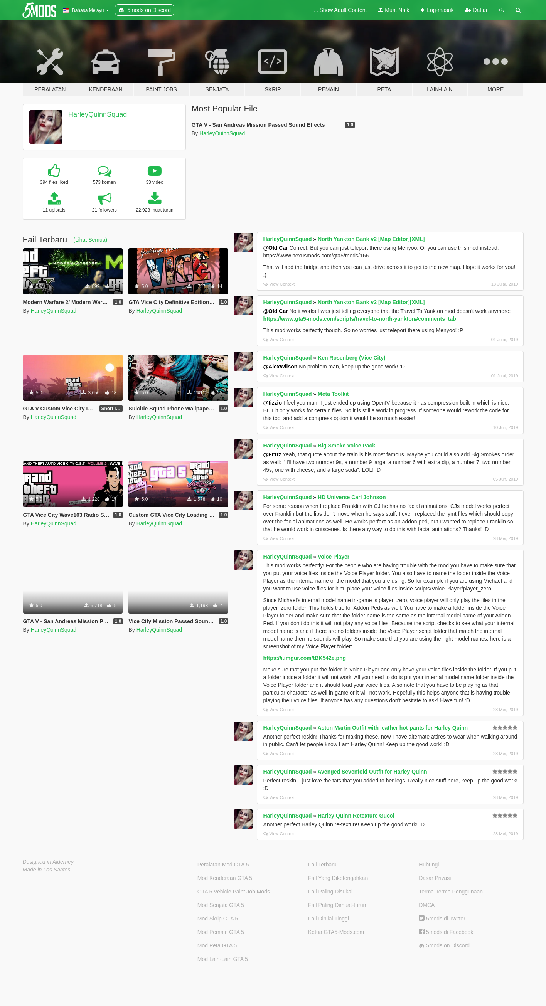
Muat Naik (393, 10)
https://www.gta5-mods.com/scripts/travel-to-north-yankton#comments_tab (359, 319)
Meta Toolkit (333, 394)
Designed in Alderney (48, 862)
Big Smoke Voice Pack (346, 445)
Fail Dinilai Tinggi (328, 918)
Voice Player (333, 556)
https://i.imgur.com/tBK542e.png (304, 658)
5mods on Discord (444, 945)
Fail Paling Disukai (330, 891)
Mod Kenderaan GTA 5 (224, 878)
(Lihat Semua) (90, 240)
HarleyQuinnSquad (97, 114)
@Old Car (275, 248)
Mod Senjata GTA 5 (220, 905)
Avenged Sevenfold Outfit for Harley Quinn (372, 772)
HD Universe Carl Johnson (352, 497)
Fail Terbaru (322, 864)
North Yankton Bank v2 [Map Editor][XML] (371, 239)
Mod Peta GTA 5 (217, 945)
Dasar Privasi (435, 878)
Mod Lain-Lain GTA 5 (222, 959)
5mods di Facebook (446, 932)
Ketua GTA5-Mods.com (336, 932)
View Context (279, 284)
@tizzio (272, 403)
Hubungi (429, 864)
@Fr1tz (272, 454)
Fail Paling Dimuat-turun (337, 905)
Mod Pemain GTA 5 (220, 932)
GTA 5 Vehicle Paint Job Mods (233, 891)
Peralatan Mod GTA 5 (223, 864)
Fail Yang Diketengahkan (338, 878)
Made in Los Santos (47, 869)
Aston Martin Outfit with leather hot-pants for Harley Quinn (392, 728)
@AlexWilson (280, 366)
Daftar (476, 10)
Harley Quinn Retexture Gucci (356, 816)
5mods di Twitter (442, 918)
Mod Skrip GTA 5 (217, 918)
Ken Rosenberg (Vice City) (352, 358)
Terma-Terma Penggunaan (451, 891)
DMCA (427, 905)
